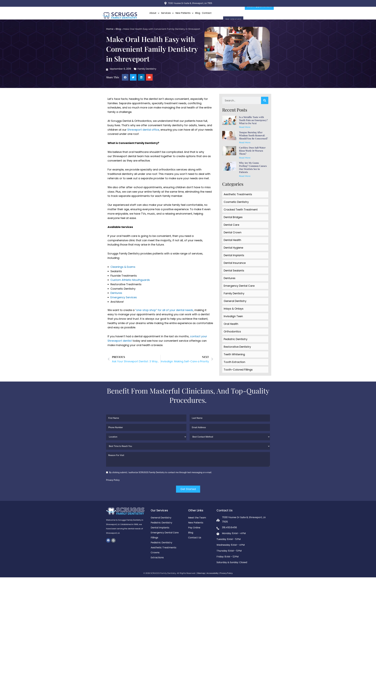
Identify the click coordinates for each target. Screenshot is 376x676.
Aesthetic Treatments (238, 194)
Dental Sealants (234, 270)
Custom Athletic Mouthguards (130, 280)
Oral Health (231, 324)
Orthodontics (232, 331)
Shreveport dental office (143, 129)
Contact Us (194, 537)
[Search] (264, 100)
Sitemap (201, 573)
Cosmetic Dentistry (236, 202)
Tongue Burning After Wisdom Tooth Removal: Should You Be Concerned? (253, 135)
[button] (125, 77)
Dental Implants (234, 255)
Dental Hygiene (233, 247)
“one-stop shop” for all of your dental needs (164, 310)
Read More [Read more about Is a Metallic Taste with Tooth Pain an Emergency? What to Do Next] (244, 127)
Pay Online (194, 527)
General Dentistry (235, 301)
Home (109, 29)
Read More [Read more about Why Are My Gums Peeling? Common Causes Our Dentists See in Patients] (244, 176)
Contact (207, 13)
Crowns (155, 552)
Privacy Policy (113, 480)
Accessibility (212, 573)
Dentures (116, 293)
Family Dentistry (147, 69)
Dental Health (232, 240)
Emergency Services (123, 297)
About (154, 13)
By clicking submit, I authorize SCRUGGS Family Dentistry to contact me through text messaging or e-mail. (160, 472)
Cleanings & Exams (122, 267)
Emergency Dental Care (239, 286)
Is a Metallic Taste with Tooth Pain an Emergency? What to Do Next (253, 120)
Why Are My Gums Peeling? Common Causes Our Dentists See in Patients (253, 167)
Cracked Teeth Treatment (241, 209)
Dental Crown (232, 232)
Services (167, 13)
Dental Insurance (235, 263)
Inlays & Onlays (233, 308)
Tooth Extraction (234, 362)
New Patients (184, 13)
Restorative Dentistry (237, 347)
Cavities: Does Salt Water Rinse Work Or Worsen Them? (252, 150)
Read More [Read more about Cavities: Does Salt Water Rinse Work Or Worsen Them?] (244, 157)
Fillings (154, 537)
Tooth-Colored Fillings (238, 369)
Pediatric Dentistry (235, 339)
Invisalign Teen (233, 316)
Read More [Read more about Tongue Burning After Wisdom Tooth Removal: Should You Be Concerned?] (244, 142)
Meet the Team (197, 517)
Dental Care (231, 225)
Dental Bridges (233, 217)
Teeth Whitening (234, 354)
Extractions (157, 557)
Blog (197, 13)
